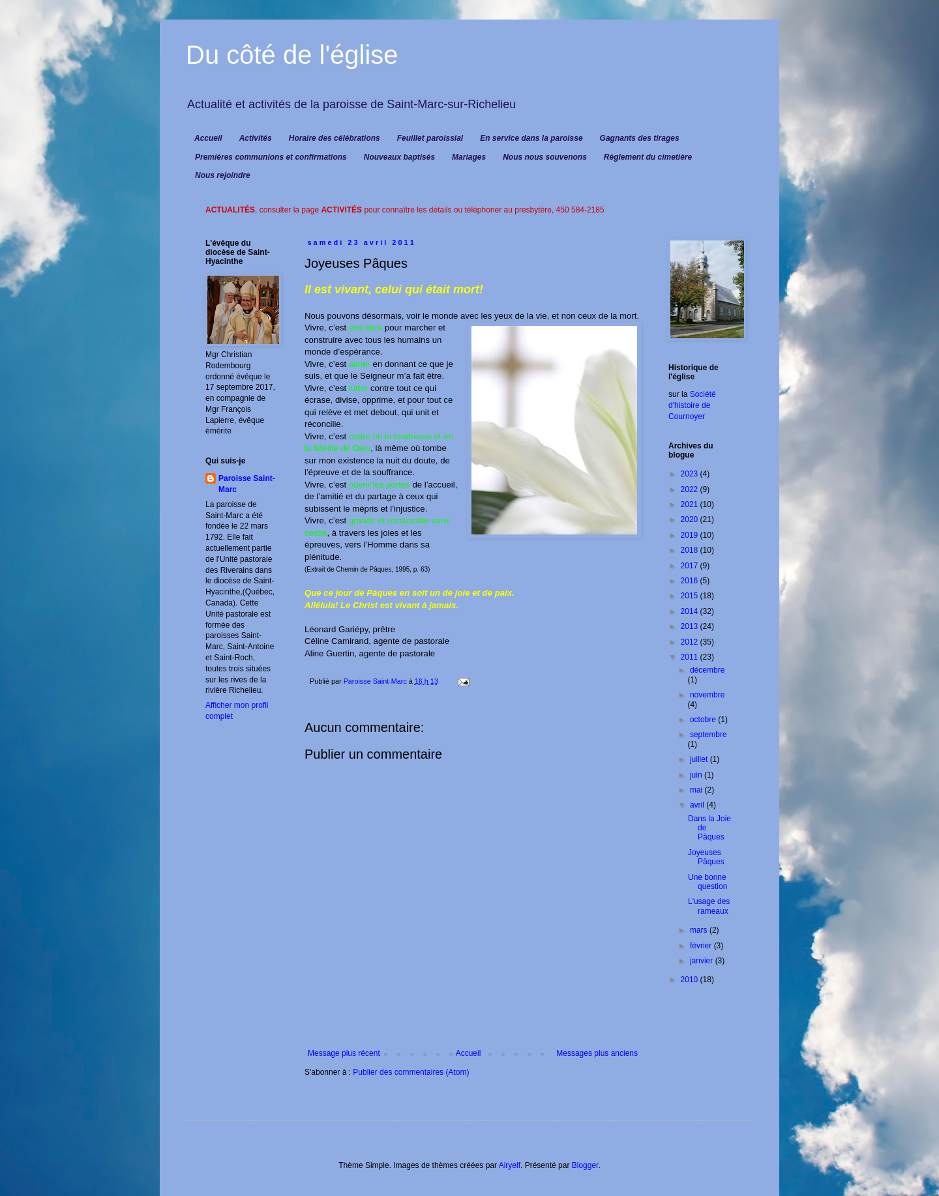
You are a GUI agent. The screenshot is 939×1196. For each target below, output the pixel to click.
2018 (690, 550)
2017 (690, 565)
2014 (690, 611)
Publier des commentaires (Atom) (411, 1072)
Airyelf (509, 1165)
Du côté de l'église (292, 54)
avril (698, 804)
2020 (690, 519)
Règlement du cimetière (648, 157)
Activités (255, 138)
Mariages (469, 157)
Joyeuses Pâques (706, 857)
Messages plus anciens (597, 1053)
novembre (707, 694)
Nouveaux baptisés (399, 157)
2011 (690, 657)
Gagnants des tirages (639, 138)
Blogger (585, 1165)
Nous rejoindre (222, 175)
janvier (702, 960)
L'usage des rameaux (709, 906)
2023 (690, 473)
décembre (707, 670)
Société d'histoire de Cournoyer (692, 405)
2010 (690, 979)
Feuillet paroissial (430, 138)
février (702, 945)
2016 (690, 580)
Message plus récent (344, 1053)
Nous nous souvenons (545, 157)
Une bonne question (707, 882)
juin (697, 775)
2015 (690, 595)
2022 (690, 489)
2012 (690, 642)
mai (697, 790)
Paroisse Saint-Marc (246, 484)
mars (699, 930)
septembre (708, 734)
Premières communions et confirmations (271, 157)
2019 (690, 535)
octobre (704, 719)
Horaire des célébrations (334, 138)
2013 (690, 626)
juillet (700, 759)
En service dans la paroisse (531, 138)
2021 (690, 504)
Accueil (208, 138)
